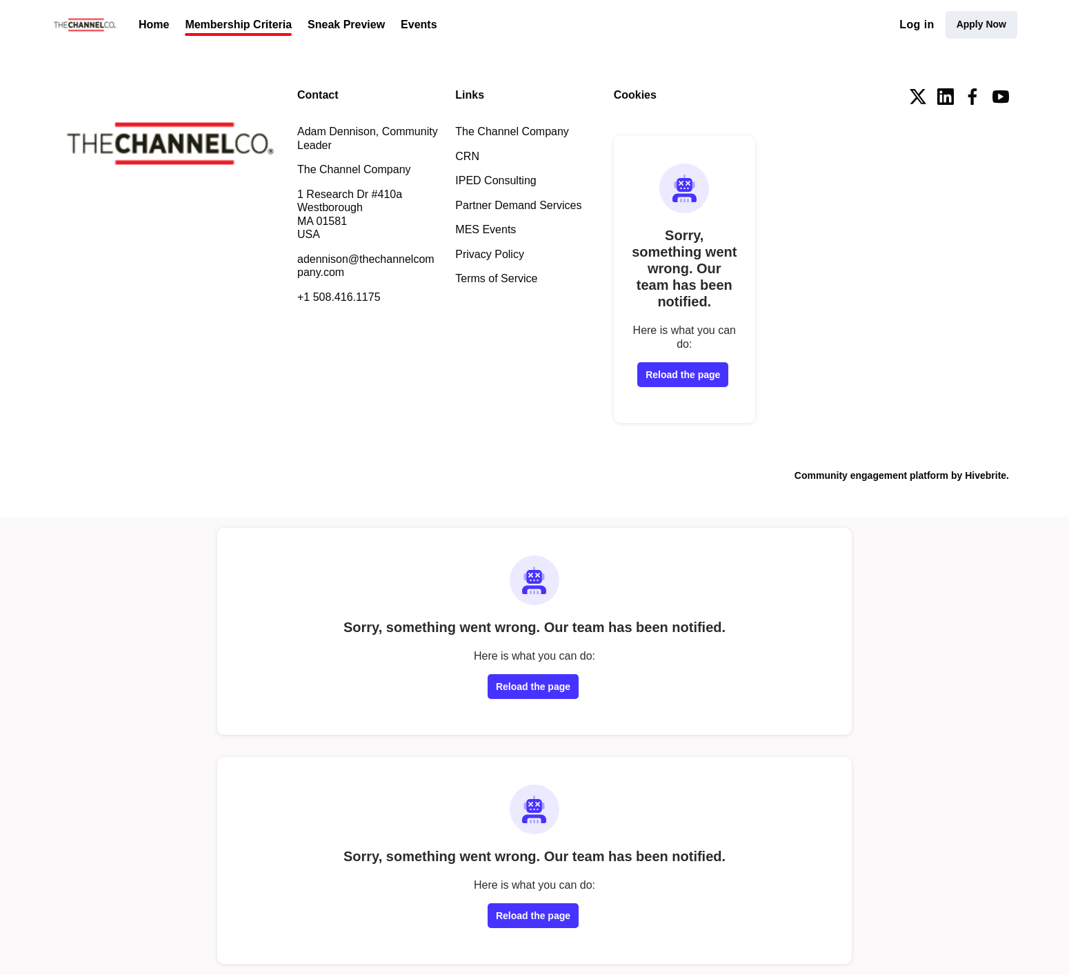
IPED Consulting (495, 180)
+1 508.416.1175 (339, 297)
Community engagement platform (871, 475)
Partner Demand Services (518, 205)
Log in (916, 24)
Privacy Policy (489, 254)
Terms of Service (496, 278)
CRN (467, 156)
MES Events (485, 229)
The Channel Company (512, 131)
